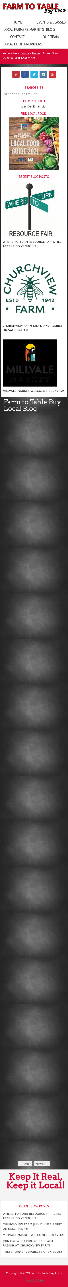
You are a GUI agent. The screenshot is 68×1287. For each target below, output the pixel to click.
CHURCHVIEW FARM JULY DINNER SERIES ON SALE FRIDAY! (33, 1226)
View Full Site (34, 1280)
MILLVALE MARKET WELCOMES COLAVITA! (33, 1234)
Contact (17, 36)
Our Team (50, 36)
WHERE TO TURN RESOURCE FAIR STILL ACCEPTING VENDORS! (32, 1216)
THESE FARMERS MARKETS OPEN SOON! (32, 1251)
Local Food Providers (19, 44)
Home (17, 22)
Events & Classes (51, 22)
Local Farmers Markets (19, 29)
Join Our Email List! (34, 106)
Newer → (42, 1163)
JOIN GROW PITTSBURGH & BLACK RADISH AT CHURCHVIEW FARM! (28, 1243)
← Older (25, 1163)
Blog (50, 29)
